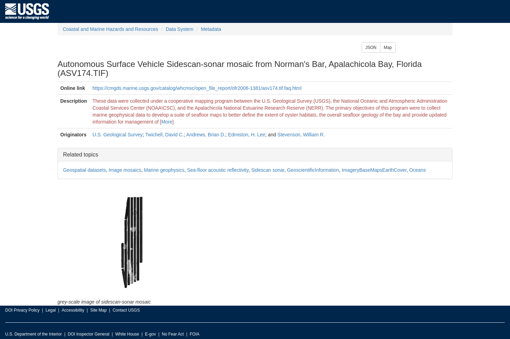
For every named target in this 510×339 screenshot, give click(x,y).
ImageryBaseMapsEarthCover (374, 170)
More (166, 122)
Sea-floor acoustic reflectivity (217, 170)
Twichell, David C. (164, 134)
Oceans (417, 170)
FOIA (195, 334)
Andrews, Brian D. (206, 134)
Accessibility (73, 310)
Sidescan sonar (267, 170)
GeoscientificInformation (313, 170)
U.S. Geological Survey (118, 134)
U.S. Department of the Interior (33, 334)
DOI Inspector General (88, 334)
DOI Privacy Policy (22, 310)
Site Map (98, 310)
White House (127, 334)
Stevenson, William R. (301, 134)
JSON (371, 47)
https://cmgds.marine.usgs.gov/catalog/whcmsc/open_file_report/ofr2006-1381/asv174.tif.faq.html (197, 88)
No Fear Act (173, 334)
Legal (50, 310)
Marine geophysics (164, 170)
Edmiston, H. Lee (246, 134)
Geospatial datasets (84, 170)
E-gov (150, 334)
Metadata (211, 29)
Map (388, 47)
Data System (179, 29)
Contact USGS (126, 310)
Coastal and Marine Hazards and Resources (110, 29)
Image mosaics (125, 170)
